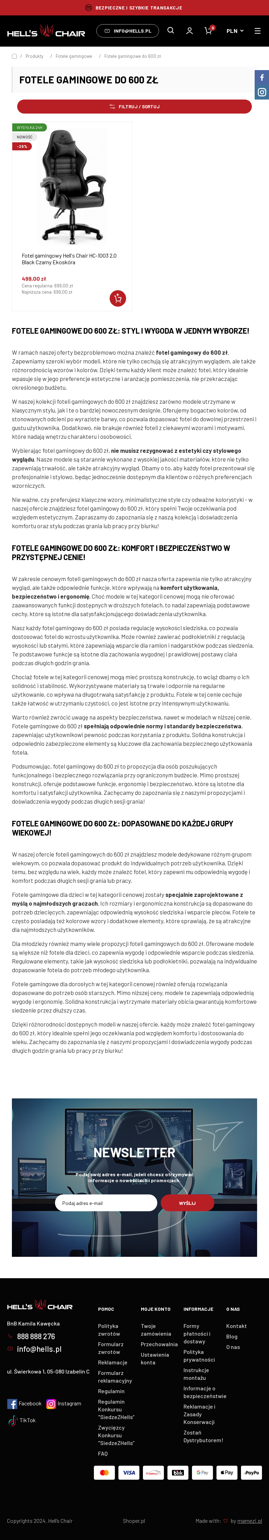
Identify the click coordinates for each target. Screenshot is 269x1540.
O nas (233, 1346)
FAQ (103, 1453)
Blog (231, 1336)
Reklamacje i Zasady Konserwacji (199, 1414)
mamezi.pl (249, 1520)
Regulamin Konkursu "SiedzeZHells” (116, 1409)
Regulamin (111, 1391)
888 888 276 (31, 1336)
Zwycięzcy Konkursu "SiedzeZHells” (116, 1435)
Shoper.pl (134, 1520)
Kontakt (236, 1325)
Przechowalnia (159, 1344)
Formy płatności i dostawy (197, 1333)
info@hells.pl (127, 31)
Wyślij (187, 1203)
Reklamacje (112, 1362)
